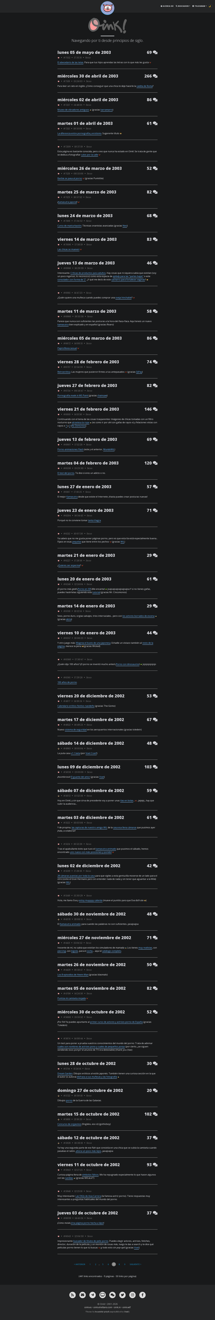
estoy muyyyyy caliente (90, 900)
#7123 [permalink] (66, 197)
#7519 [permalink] (66, 81)
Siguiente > (135, 1264)
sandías (69, 1177)
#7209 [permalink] (67, 146)
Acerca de (167, 6)
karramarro (107, 109)
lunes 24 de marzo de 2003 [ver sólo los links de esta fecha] (85, 215)
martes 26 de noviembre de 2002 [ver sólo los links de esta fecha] (91, 964)
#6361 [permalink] (66, 677)
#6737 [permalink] (66, 367)
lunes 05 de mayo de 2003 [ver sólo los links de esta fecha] (84, 52)
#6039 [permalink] (67, 1218)
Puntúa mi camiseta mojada (71, 998)
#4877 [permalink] (66, 701)
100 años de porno (67, 682)
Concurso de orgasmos (69, 1124)
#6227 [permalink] (66, 560)
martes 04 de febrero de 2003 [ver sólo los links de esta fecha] (88, 463)
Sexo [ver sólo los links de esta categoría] (87, 57)
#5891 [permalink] (66, 1119)
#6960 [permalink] (67, 316)
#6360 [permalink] (67, 659)
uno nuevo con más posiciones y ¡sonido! (91, 852)
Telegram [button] (198, 6)
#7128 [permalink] (66, 173)
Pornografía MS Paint (73, 395)
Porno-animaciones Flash (70, 449)
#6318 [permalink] (66, 611)
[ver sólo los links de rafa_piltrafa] (58, 748)
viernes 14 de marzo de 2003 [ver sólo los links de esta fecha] (87, 239)
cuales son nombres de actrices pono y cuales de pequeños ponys (91, 1046)
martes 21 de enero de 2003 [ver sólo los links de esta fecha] (86, 555)
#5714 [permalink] (66, 1068)
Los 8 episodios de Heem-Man (72, 974)
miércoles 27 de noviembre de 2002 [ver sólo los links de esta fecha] (94, 937)
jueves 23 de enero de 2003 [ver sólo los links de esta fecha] (85, 510)
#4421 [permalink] (66, 942)
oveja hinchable (123, 297)
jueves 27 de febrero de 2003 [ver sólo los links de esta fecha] (87, 385)
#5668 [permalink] (67, 1017)
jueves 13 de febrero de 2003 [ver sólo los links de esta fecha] (87, 439)
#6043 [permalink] (67, 1236)
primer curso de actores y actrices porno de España (116, 1021)
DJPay (139, 371)
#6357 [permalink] (66, 638)
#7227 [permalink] (66, 104)
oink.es (88, 1307)
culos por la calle (89, 154)
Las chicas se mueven (68, 249)
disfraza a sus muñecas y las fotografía (97, 1076)
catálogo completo (111, 950)
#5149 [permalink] (66, 895)
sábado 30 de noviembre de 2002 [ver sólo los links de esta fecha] (91, 914)
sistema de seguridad (76, 729)
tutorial (96, 592)
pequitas (76, 541)
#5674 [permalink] (66, 1038)
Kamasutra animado (70, 923)
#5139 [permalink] (66, 870)
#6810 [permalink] (66, 414)
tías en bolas (126, 800)
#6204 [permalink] (67, 515)
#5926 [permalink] (67, 1142)
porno (69, 1100)
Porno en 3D (84, 588)
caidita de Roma (145, 86)
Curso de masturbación (69, 225)
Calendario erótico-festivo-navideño (75, 705)
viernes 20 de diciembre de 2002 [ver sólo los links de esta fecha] (91, 696)
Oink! (126, 1311)
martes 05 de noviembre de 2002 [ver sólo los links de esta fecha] (91, 988)
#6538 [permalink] (67, 468)
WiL (122, 541)
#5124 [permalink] (66, 843)
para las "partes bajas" (128, 276)
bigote (74, 950)
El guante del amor (80, 776)
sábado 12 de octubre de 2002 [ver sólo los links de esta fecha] (88, 1137)
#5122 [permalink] (66, 822)
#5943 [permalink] (67, 1169)
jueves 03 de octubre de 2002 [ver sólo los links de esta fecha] (87, 1213)
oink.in (117, 1307)
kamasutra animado (106, 848)
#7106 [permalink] (66, 220)
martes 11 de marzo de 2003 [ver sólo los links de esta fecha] (86, 311)
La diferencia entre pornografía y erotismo (79, 133)
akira (68, 619)
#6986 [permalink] (67, 268)
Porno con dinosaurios (127, 664)
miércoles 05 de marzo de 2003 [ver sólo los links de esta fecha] (89, 338)
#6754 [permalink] (66, 390)
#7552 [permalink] (66, 57)
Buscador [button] (182, 6)
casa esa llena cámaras (124, 827)
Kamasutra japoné (67, 201)
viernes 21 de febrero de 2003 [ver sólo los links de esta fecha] (88, 409)
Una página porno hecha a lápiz (87, 1222)
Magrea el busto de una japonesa (93, 642)
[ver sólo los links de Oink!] (58, 57)
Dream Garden (65, 1073)
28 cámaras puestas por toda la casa (76, 875)
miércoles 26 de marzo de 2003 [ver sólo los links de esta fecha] (89, 168)
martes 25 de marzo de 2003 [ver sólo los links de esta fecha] (86, 192)
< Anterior (79, 1264)
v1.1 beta (75, 753)
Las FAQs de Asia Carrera (88, 1195)
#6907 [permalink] (67, 444)
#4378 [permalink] (66, 919)
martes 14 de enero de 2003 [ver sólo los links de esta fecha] (86, 606)
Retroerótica (63, 371)
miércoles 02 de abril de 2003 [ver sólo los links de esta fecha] (87, 99)
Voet (101, 776)
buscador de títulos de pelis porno (90, 1240)
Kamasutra (72, 496)
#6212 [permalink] (66, 533)
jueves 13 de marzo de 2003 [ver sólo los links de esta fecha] (86, 263)
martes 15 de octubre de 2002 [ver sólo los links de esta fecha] (88, 1114)
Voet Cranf (91, 753)
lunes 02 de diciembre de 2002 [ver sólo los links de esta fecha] (88, 865)
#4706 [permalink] (67, 993)
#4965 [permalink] (67, 748)
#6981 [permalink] (66, 292)
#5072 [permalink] (66, 795)
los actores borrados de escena (138, 615)
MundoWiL (108, 449)
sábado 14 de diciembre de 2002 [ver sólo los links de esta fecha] (90, 743)
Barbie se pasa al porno (69, 178)
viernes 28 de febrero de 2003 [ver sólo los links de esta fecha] (88, 362)
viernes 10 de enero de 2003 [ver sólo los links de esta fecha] (86, 633)
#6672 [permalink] (66, 343)
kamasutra (63, 324)
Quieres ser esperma (69, 565)
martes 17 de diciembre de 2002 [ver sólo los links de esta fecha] (90, 719)
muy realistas (145, 947)
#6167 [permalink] (66, 491)
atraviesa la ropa (80, 422)
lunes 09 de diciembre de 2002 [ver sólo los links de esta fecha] (88, 767)
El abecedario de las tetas (70, 62)
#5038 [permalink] (67, 772)
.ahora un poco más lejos (88, 1150)
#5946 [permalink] (67, 1191)
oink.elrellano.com (102, 1307)
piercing (61, 950)
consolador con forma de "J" (71, 279)
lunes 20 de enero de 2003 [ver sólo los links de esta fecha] (84, 579)
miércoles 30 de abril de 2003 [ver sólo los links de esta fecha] (87, 76)
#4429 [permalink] (66, 969)
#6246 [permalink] (67, 584)
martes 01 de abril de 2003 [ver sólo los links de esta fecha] (85, 123)
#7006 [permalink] (67, 244)
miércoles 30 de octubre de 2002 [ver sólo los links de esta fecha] (91, 1012)
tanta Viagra (94, 520)
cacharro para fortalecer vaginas (128, 279)
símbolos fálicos (90, 1174)
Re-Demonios (79, 425)
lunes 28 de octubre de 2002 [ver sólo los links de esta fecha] (86, 1063)
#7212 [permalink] (66, 128)
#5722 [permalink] (66, 1095)
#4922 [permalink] (66, 724)
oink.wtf (126, 1307)
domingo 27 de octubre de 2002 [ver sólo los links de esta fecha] (90, 1090)
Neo (125, 225)
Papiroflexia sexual (67, 348)
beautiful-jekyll (102, 1311)
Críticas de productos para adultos (88, 272)
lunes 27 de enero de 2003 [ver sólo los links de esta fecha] (84, 486)
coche (90, 950)
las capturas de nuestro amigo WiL (89, 827)
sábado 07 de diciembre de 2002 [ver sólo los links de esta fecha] (90, 790)
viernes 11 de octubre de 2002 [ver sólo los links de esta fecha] (88, 1164)
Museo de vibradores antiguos (73, 109)
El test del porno (65, 473)
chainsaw (102, 395)
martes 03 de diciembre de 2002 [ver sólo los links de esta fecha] (90, 817)
